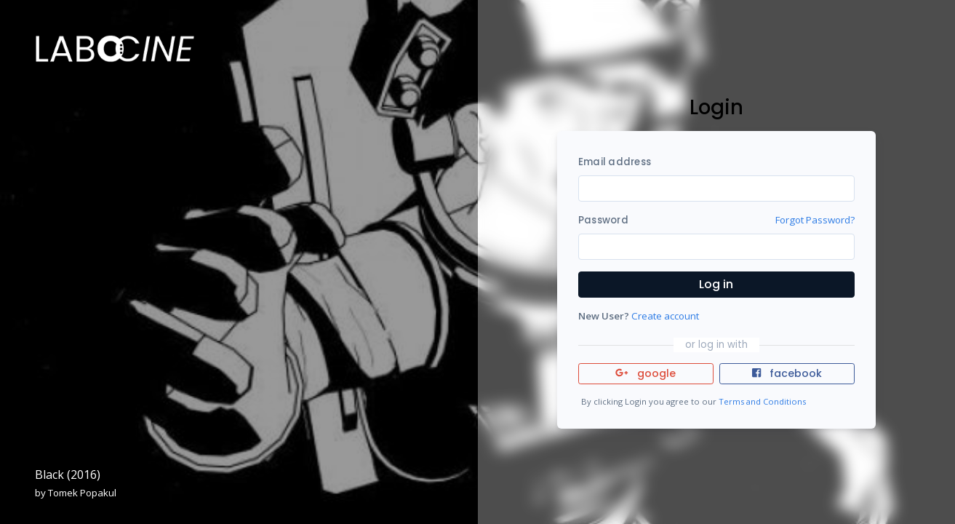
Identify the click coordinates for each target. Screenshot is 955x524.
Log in (716, 284)
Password (603, 220)
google (645, 373)
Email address (614, 162)
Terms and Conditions (762, 401)
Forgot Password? (815, 219)
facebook (787, 373)
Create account (665, 315)
